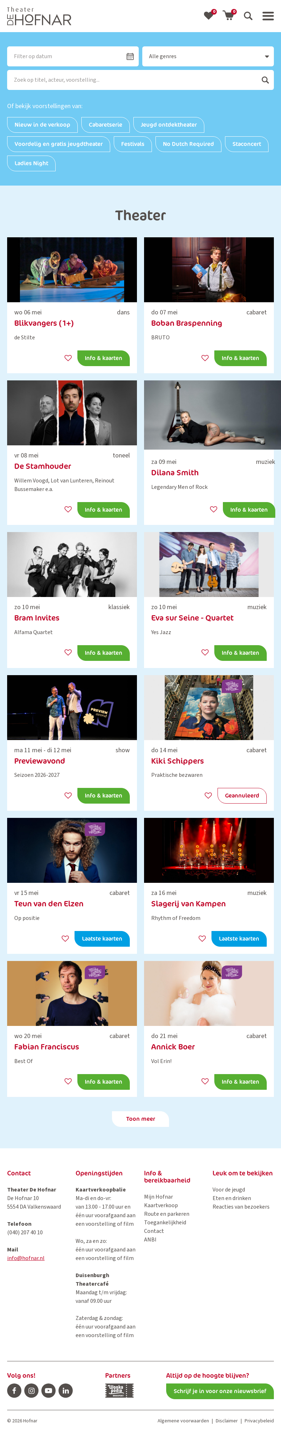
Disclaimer (227, 1421)
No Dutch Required (188, 144)
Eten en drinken (232, 1198)
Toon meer (140, 1119)
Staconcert (247, 144)
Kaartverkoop (161, 1205)
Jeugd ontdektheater (169, 124)
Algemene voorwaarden (183, 1421)
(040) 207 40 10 (25, 1232)
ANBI (150, 1240)
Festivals (132, 144)
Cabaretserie (105, 124)
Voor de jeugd (229, 1190)
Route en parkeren (166, 1214)
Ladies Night (31, 163)
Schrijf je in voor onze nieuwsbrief (220, 1391)
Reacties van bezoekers (241, 1207)
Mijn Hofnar (158, 1197)
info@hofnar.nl (26, 1258)
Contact (154, 1231)
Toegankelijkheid (165, 1222)
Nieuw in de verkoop (42, 124)
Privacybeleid (259, 1421)
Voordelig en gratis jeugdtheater (59, 144)
